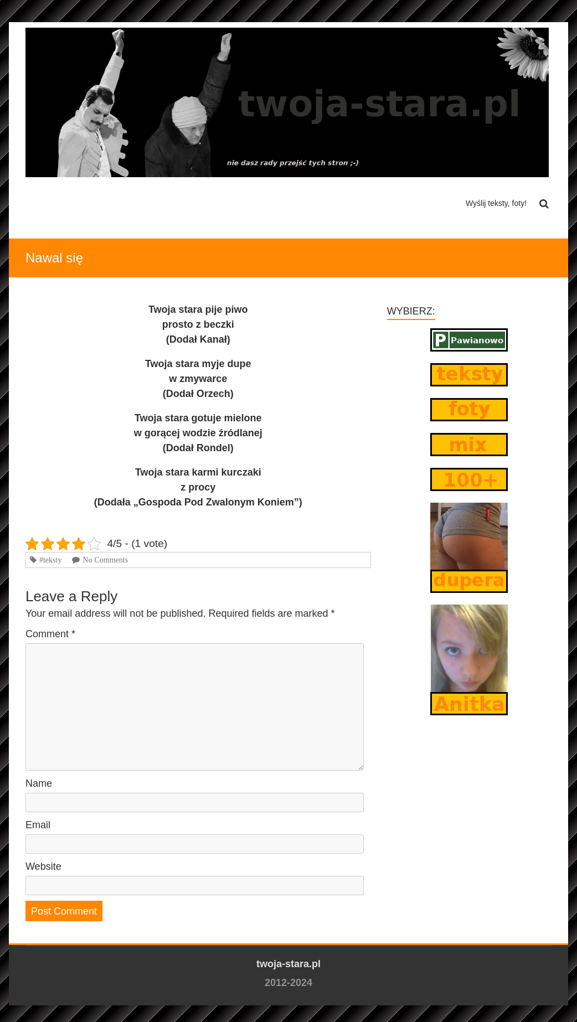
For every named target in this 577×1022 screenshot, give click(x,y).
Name (38, 783)
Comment (50, 633)
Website (43, 866)
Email (37, 824)
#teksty (50, 560)
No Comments (105, 560)
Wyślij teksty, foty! (496, 203)
